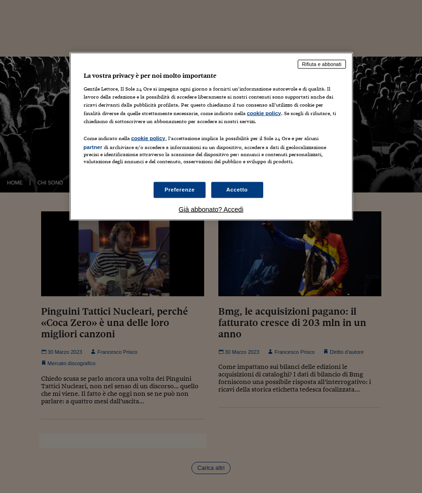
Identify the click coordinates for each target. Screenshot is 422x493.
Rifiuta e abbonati (322, 64)
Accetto (237, 189)
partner (93, 147)
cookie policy (264, 113)
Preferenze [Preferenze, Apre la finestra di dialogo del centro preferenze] (179, 189)
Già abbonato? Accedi (211, 209)
